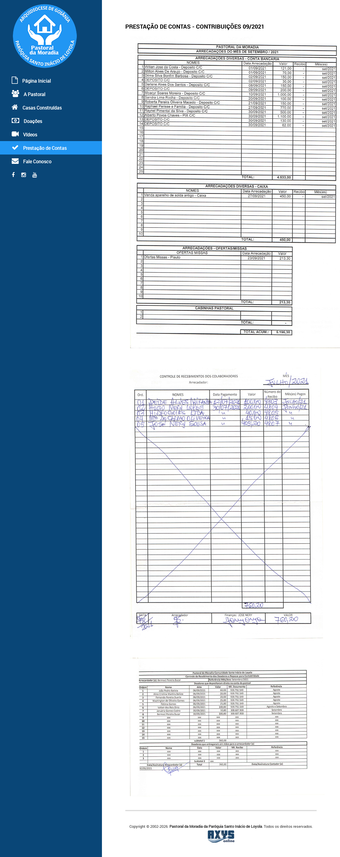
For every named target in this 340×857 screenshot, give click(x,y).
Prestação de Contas (39, 147)
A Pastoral (28, 94)
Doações (27, 120)
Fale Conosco (31, 161)
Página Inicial (31, 80)
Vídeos (24, 134)
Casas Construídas (37, 107)
